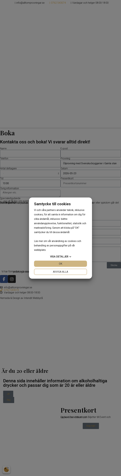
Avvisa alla (60, 271)
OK (60, 263)
